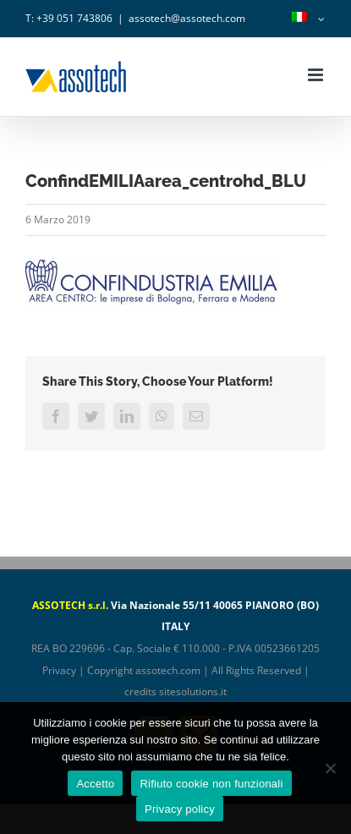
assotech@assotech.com (187, 18)
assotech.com (167, 670)
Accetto (95, 783)
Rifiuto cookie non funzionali (211, 783)
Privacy (59, 670)
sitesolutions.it (193, 691)
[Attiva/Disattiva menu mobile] (317, 75)
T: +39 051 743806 (68, 18)
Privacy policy (180, 809)
